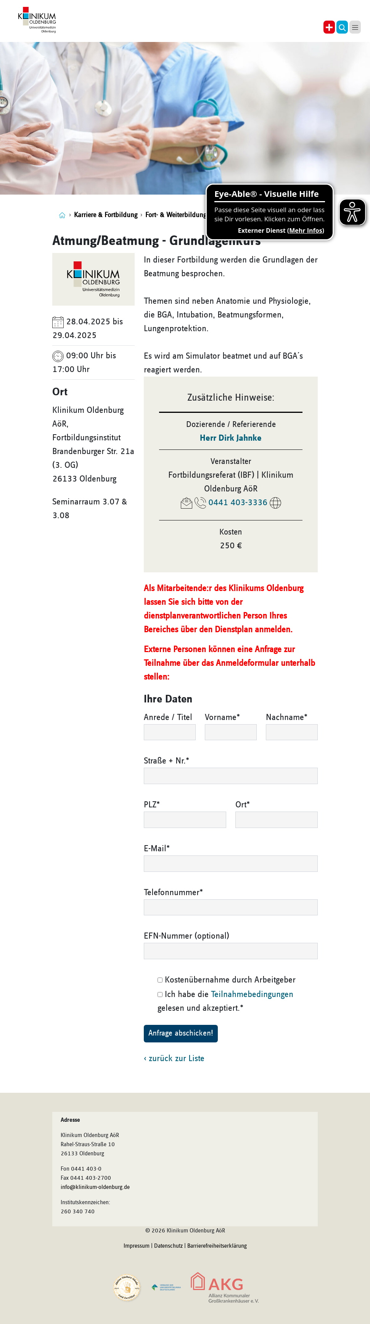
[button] (342, 27)
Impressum (137, 1246)
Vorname (222, 717)
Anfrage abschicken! (180, 1033)
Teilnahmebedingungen (252, 994)
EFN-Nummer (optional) (186, 936)
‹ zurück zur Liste (174, 1058)
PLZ (152, 804)
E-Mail (157, 848)
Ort (242, 804)
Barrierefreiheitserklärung (217, 1246)
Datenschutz (168, 1246)
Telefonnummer (173, 892)
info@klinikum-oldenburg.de (95, 1187)
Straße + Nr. (166, 760)
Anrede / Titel (168, 717)
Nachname (286, 717)
